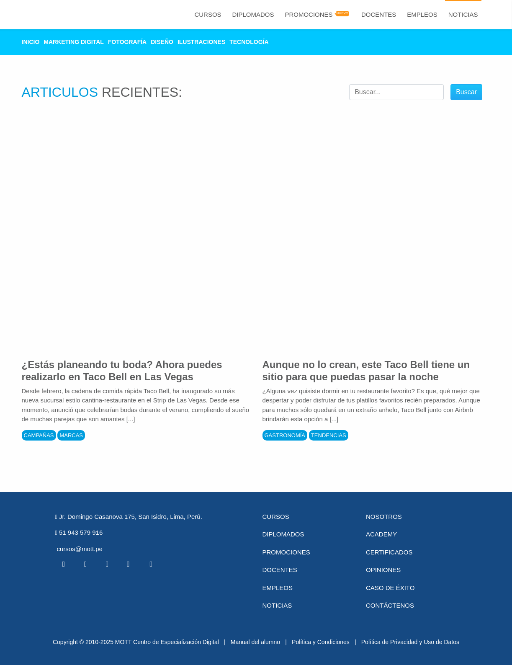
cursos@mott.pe (80, 548)
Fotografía (127, 42)
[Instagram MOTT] (150, 564)
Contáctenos (390, 605)
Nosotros (384, 516)
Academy (381, 534)
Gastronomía (285, 435)
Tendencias (328, 435)
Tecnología (248, 42)
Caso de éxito (390, 587)
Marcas (71, 435)
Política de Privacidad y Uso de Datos (410, 642)
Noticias (463, 14)
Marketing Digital (74, 42)
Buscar (466, 91)
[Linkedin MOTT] (107, 564)
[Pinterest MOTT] (129, 564)
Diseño (162, 42)
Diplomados (253, 14)
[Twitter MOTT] (85, 564)
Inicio (31, 42)
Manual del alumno (255, 642)
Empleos (422, 14)
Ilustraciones (201, 42)
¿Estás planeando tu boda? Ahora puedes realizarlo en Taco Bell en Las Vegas (122, 370)
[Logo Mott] (44, 14)
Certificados (389, 552)
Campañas (39, 435)
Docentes (378, 14)
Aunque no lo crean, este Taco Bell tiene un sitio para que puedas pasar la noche (366, 370)
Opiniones (383, 569)
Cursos (207, 14)
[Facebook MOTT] (63, 564)
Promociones (308, 14)
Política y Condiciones (321, 642)
